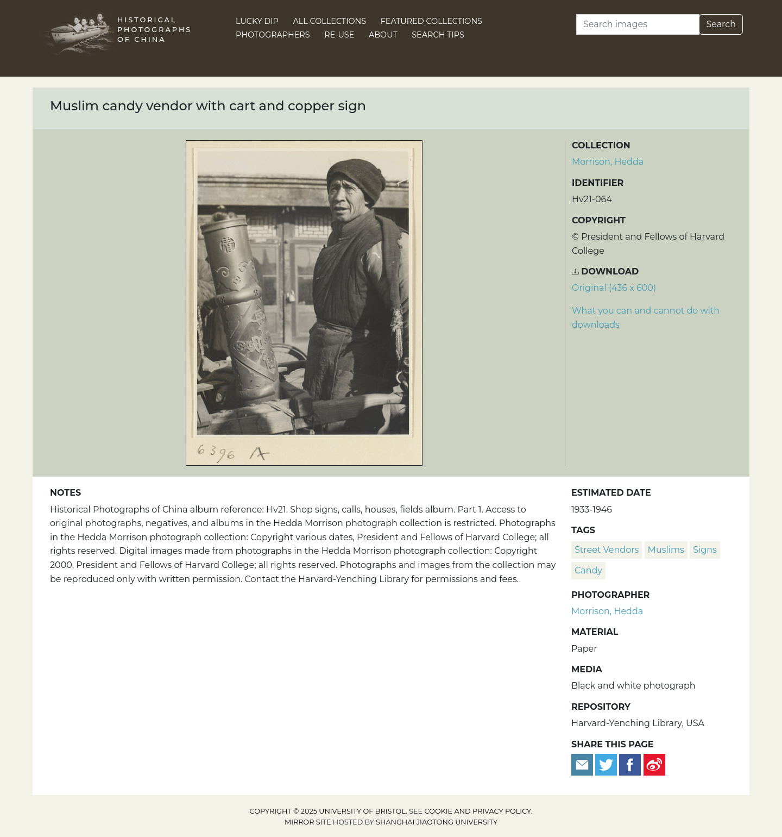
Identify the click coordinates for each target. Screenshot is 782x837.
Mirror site (308, 822)
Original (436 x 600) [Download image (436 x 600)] (614, 288)
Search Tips (438, 35)
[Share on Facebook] (630, 764)
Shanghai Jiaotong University (436, 822)
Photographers (273, 35)
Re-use (339, 35)
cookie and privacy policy (478, 811)
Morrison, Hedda (608, 162)
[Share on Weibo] (654, 764)
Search (721, 24)
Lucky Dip (257, 21)
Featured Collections (431, 21)
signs (705, 550)
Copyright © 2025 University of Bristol (328, 811)
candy (588, 570)
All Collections (330, 21)
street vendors (607, 550)
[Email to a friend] (583, 764)
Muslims (666, 550)
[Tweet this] (607, 764)
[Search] (637, 24)
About (383, 35)
